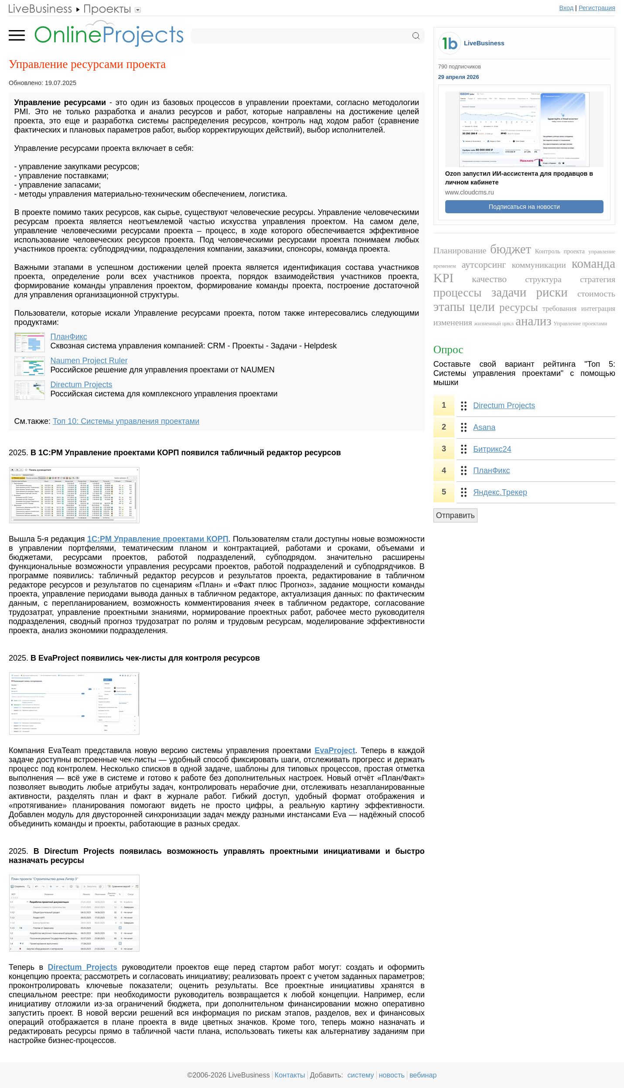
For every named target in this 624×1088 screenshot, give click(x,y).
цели (482, 307)
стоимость (596, 293)
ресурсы (518, 307)
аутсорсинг (484, 264)
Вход (566, 7)
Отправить (455, 515)
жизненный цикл (493, 324)
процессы (457, 292)
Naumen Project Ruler (89, 360)
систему (361, 1075)
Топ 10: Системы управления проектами (126, 421)
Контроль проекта (560, 251)
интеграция (598, 309)
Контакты (290, 1075)
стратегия (597, 279)
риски (552, 292)
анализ (533, 321)
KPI (443, 278)
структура (543, 279)
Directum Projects (82, 384)
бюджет (510, 249)
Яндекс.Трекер (500, 492)
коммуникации (539, 264)
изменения (452, 322)
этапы (449, 307)
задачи (508, 292)
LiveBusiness (484, 43)
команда (593, 263)
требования (559, 309)
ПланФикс (69, 336)
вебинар (423, 1075)
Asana (484, 427)
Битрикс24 (492, 449)
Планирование (460, 250)
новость (392, 1075)
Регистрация (597, 7)
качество (489, 279)
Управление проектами (580, 324)
